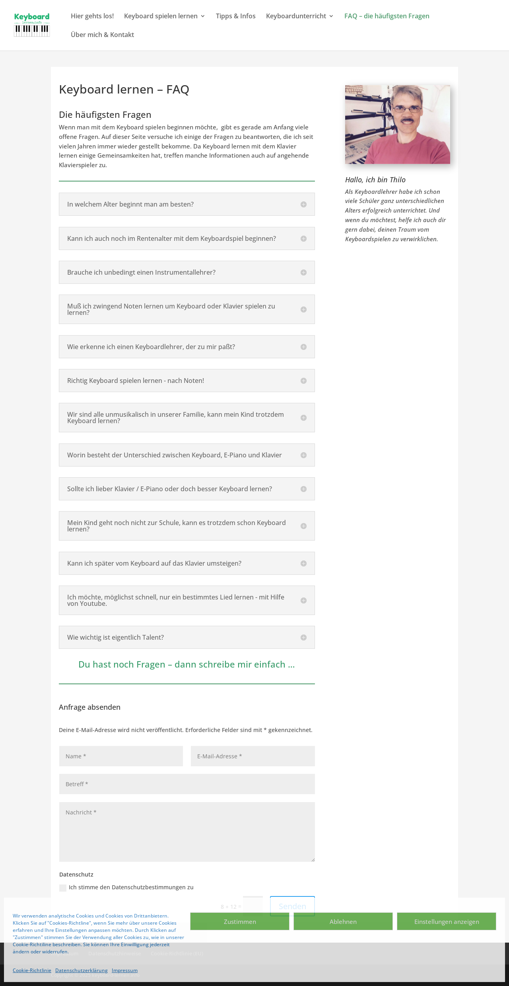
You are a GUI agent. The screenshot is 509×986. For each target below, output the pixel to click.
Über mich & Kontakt (102, 35)
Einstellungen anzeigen (446, 921)
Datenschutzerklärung (81, 970)
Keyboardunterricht (296, 16)
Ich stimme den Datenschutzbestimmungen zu (126, 887)
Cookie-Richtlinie (32, 970)
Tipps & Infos (236, 16)
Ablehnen (343, 921)
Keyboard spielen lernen (161, 16)
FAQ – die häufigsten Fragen (386, 16)
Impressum (125, 970)
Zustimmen (240, 921)
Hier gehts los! (92, 16)
